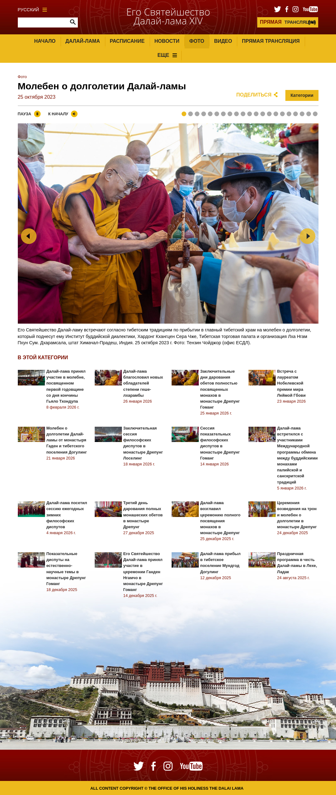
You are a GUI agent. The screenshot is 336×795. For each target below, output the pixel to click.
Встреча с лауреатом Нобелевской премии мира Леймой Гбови (291, 383)
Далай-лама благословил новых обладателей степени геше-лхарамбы (143, 383)
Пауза (24, 114)
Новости (166, 41)
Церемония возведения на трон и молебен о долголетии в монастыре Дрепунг (297, 514)
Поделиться (253, 94)
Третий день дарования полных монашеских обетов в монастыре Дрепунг (143, 514)
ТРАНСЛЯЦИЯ (287, 22)
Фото (196, 41)
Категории (301, 95)
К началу (58, 114)
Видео (223, 41)
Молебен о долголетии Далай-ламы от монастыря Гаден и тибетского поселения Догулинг (66, 440)
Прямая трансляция (271, 41)
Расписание (127, 41)
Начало (45, 41)
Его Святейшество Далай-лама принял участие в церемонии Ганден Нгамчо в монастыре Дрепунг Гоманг (143, 571)
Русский (32, 9)
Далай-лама (82, 41)
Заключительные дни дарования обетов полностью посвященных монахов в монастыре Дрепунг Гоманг (220, 389)
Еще (167, 55)
